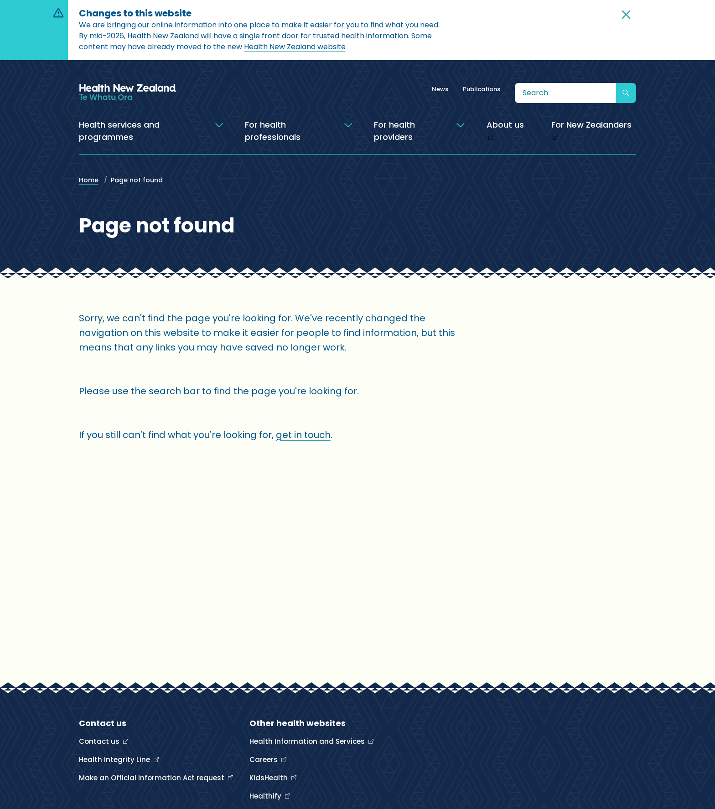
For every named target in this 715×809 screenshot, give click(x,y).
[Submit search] (626, 93)
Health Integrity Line (115, 759)
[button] (626, 15)
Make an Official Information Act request (152, 778)
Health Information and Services (308, 741)
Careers (264, 759)
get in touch (303, 434)
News (440, 89)
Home (88, 180)
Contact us (100, 741)
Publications (481, 89)
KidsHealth (269, 778)
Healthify (266, 796)
